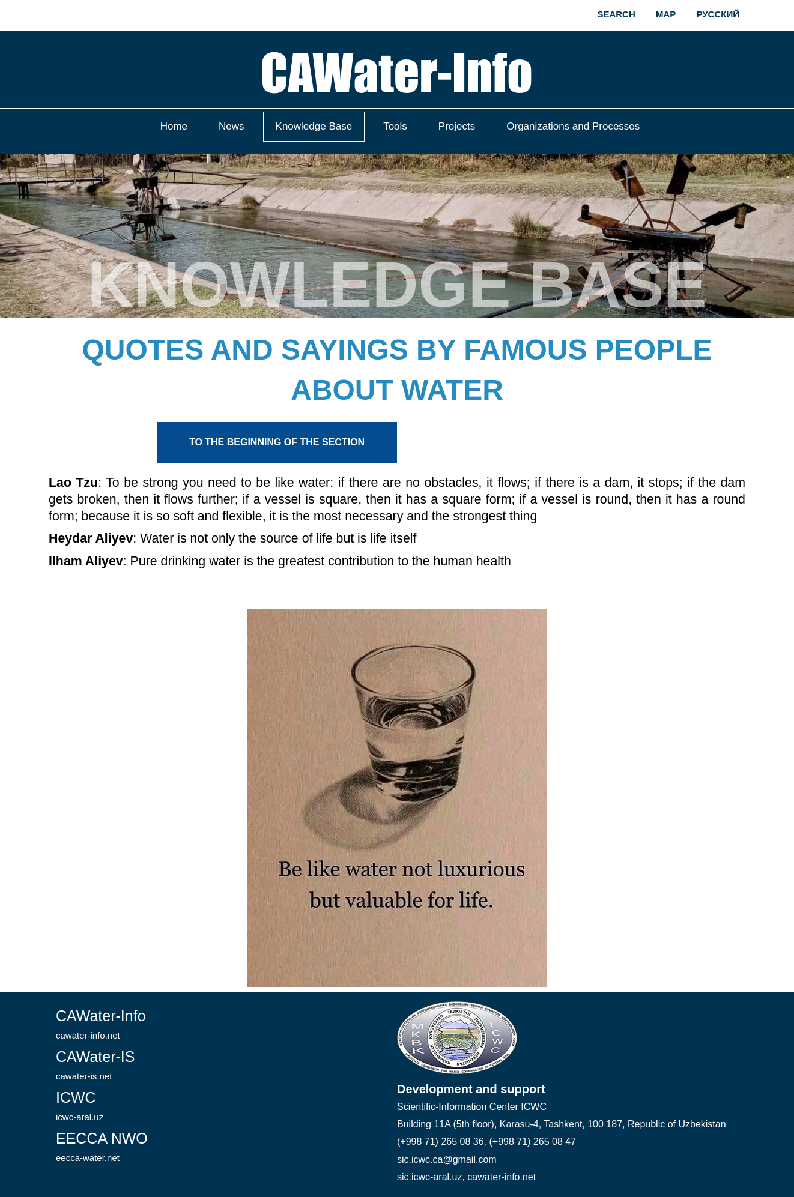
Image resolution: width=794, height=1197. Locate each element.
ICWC (79, 1105)
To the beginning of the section (277, 442)
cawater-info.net (501, 1177)
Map (666, 14)
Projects (456, 126)
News (231, 126)
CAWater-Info (101, 1023)
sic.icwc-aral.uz (429, 1177)
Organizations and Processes (573, 126)
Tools (395, 126)
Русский (717, 14)
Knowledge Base (314, 126)
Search (616, 14)
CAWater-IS (95, 1064)
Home (173, 126)
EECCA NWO (102, 1146)
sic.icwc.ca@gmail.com (447, 1159)
